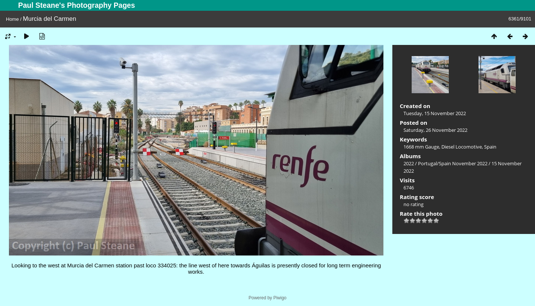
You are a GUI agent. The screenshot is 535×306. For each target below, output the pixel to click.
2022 (408, 163)
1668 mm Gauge (421, 146)
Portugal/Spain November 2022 (452, 163)
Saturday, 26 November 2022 (435, 130)
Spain (490, 146)
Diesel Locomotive (461, 146)
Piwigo (279, 297)
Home (12, 19)
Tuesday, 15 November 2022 (434, 113)
